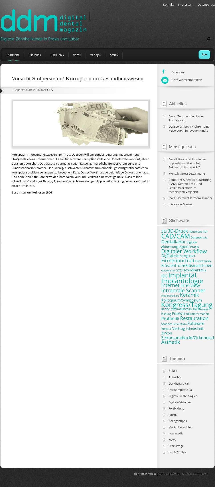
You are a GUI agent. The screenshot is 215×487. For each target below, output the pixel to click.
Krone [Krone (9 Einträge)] (165, 309)
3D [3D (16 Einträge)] (164, 231)
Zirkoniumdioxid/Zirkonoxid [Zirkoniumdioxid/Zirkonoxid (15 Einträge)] (187, 337)
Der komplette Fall (181, 390)
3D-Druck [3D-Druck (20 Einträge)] (178, 231)
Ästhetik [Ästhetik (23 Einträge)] (170, 341)
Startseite (13, 55)
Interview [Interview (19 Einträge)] (190, 285)
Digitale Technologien (183, 396)
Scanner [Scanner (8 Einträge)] (166, 324)
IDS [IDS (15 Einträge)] (164, 276)
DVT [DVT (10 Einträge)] (192, 256)
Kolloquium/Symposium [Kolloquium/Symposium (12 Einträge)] (181, 300)
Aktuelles (34, 55)
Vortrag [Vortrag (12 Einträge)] (178, 328)
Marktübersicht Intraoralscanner (191, 198)
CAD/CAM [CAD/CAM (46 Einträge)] (175, 236)
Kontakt (168, 4)
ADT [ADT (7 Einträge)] (205, 231)
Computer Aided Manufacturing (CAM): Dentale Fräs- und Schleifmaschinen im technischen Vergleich (190, 186)
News (172, 440)
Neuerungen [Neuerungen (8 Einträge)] (201, 309)
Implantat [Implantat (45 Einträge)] (182, 275)
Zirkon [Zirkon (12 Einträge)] (166, 333)
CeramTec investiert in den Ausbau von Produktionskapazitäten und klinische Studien (188, 118)
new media (176, 433)
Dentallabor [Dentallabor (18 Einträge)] (173, 242)
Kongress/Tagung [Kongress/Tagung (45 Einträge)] (187, 304)
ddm (77, 55)
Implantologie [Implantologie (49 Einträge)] (182, 280)
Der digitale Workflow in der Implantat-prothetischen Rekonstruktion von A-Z (187, 163)
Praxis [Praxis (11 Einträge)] (177, 313)
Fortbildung (176, 408)
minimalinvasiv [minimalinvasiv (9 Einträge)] (181, 309)
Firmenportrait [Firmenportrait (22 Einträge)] (178, 260)
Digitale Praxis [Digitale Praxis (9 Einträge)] (188, 247)
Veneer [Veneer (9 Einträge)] (166, 328)
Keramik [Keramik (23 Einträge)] (189, 294)
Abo (204, 54)
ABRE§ (48, 90)
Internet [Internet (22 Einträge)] (170, 285)
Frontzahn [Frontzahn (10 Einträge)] (203, 261)
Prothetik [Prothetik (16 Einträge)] (170, 318)
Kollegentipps (178, 421)
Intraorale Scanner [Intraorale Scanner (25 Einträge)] (183, 290)
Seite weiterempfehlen (181, 80)
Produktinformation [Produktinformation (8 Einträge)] (196, 314)
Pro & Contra (177, 452)
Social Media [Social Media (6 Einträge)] (180, 324)
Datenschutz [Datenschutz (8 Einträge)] (199, 237)
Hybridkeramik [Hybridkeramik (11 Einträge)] (194, 270)
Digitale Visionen (180, 402)
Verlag (95, 55)
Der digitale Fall (179, 383)
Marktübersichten (181, 427)
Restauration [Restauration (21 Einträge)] (194, 318)
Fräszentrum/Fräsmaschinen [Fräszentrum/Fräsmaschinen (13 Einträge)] (187, 265)
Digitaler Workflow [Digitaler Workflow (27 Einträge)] (184, 251)
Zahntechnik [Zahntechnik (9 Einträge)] (194, 328)
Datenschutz (206, 4)
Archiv (114, 55)
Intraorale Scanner (181, 204)
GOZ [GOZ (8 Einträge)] (179, 270)
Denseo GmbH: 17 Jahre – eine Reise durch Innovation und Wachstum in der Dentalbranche (190, 128)
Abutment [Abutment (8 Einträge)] (195, 232)
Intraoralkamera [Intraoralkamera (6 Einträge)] (170, 295)
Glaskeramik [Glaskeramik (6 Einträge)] (168, 270)
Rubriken (57, 55)
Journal (173, 415)
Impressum (185, 4)
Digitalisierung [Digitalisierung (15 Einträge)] (175, 255)
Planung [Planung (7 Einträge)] (166, 314)
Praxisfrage (176, 446)
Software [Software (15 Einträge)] (195, 323)
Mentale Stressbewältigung (187, 173)
